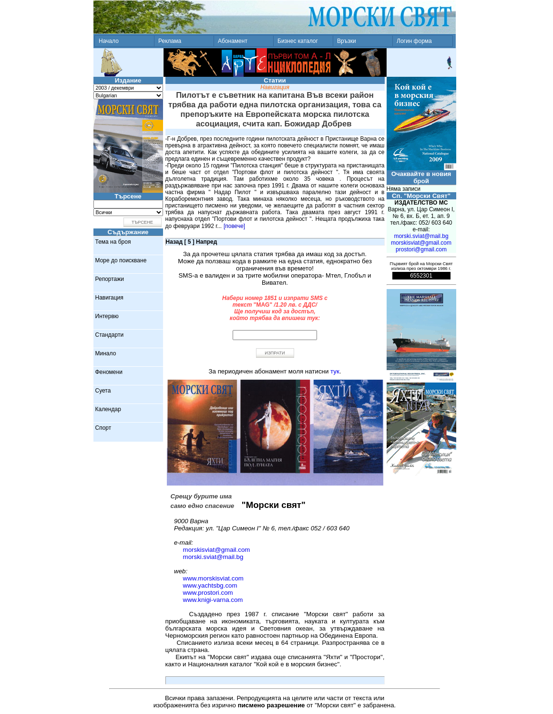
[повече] (234, 226)
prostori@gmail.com (421, 249)
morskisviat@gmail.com (216, 549)
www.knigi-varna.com (213, 599)
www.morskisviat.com (213, 578)
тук (334, 371)
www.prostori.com (208, 592)
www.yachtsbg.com (210, 585)
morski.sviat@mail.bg (213, 556)
